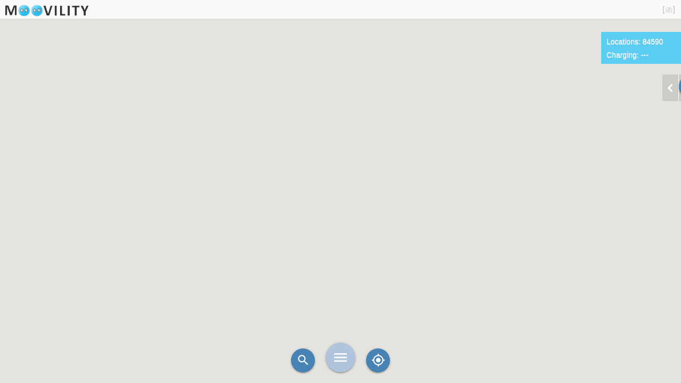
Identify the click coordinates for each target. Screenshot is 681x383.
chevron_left (670, 88)
